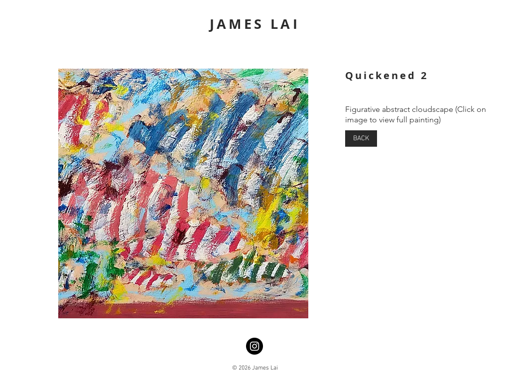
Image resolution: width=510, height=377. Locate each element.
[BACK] (361, 138)
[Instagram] (254, 346)
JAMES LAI (255, 23)
